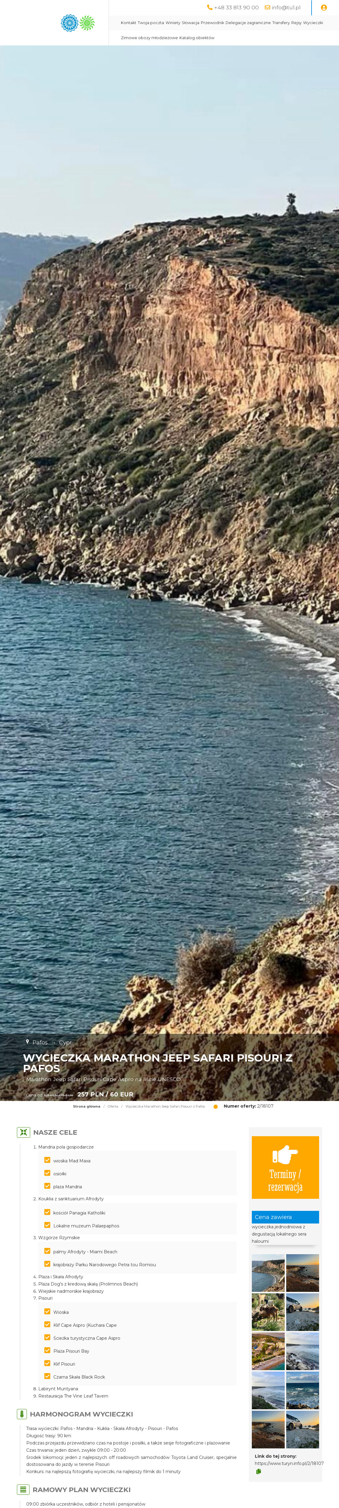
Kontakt (128, 22)
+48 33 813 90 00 (236, 7)
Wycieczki (313, 22)
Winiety (173, 22)
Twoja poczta (151, 22)
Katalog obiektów (196, 38)
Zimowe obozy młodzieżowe (149, 38)
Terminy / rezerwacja (285, 1167)
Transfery (281, 22)
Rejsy (296, 22)
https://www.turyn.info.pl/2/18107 (289, 1463)
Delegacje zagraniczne (248, 22)
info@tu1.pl (286, 7)
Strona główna (86, 1106)
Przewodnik (212, 22)
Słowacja (190, 22)
